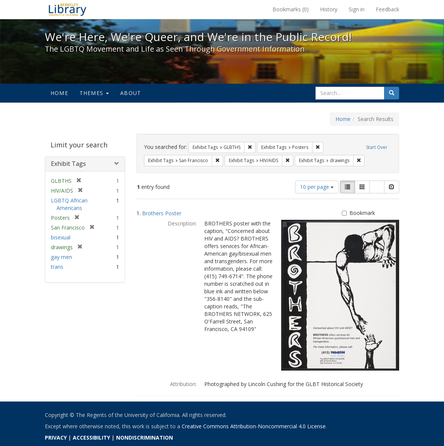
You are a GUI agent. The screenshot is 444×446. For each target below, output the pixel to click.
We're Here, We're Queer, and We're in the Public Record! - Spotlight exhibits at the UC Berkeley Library (67, 9)
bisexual (60, 237)
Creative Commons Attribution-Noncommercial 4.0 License (254, 426)
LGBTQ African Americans (69, 204)
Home (59, 93)
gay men (61, 257)
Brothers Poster (161, 213)
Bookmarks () (291, 9)
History (328, 9)
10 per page (317, 186)
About (130, 93)
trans (57, 266)
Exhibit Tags (68, 163)
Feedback (387, 9)
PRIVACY (56, 437)
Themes (94, 93)
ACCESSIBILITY (91, 437)
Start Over (376, 147)
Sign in (356, 9)
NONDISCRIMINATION (144, 437)
